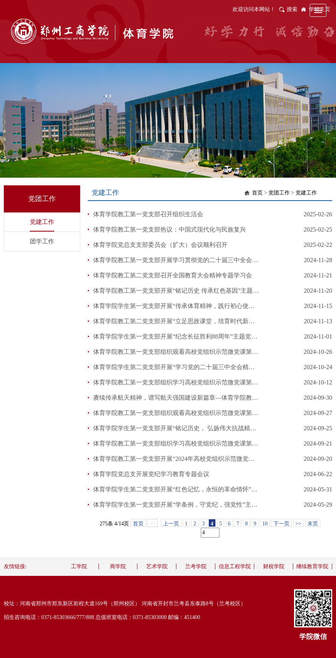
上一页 (171, 524)
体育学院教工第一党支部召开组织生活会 (148, 214)
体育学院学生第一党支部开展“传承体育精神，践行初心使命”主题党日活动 (176, 306)
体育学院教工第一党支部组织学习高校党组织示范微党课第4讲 (176, 443)
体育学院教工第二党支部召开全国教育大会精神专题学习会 (172, 275)
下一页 (281, 524)
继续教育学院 (312, 566)
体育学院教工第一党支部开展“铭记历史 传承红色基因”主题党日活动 (176, 290)
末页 (312, 524)
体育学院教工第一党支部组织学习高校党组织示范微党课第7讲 (176, 382)
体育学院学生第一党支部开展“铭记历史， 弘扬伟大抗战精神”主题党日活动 (176, 428)
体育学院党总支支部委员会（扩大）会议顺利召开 (160, 244)
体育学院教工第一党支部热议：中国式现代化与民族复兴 (169, 229)
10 (265, 524)
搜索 (292, 9)
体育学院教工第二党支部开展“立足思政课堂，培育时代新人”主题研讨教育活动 (176, 321)
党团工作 (279, 193)
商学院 (118, 566)
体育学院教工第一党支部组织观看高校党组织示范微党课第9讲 (176, 351)
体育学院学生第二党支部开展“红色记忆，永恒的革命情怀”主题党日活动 (176, 489)
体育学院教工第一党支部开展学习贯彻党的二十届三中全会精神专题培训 (176, 260)
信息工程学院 (235, 566)
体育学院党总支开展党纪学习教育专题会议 (151, 474)
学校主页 (319, 9)
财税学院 (273, 566)
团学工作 (42, 241)
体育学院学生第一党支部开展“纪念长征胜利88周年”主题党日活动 (176, 336)
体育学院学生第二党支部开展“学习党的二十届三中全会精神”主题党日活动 (176, 367)
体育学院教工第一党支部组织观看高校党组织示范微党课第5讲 (176, 413)
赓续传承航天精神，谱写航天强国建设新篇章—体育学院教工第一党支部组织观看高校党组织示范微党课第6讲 (176, 397)
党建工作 (42, 222)
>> (299, 524)
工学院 (79, 566)
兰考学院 (196, 566)
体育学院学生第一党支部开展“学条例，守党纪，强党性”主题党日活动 (176, 504)
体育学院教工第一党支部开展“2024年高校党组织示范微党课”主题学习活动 (176, 458)
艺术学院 (157, 566)
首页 (257, 193)
